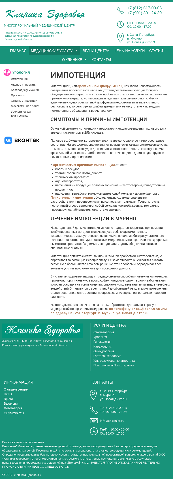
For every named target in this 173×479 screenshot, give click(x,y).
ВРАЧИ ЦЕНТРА (96, 50)
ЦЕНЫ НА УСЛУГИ (129, 50)
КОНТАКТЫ (101, 59)
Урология (100, 337)
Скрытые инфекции (24, 100)
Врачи (8, 399)
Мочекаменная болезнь (27, 106)
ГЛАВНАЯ (18, 50)
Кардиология (103, 346)
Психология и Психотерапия (114, 365)
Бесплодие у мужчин (25, 90)
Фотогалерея (13, 408)
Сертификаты (14, 413)
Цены (8, 394)
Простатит (18, 95)
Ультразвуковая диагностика (114, 360)
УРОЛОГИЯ (21, 72)
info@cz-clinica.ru (112, 420)
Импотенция (19, 79)
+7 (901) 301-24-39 (144, 13)
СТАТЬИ (156, 50)
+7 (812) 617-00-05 (144, 8)
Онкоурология (104, 351)
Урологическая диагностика (21, 113)
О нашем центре (16, 389)
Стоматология (104, 332)
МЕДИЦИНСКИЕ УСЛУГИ (52, 50)
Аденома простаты (23, 84)
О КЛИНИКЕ (72, 59)
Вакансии (11, 403)
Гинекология (103, 341)
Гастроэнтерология (107, 356)
